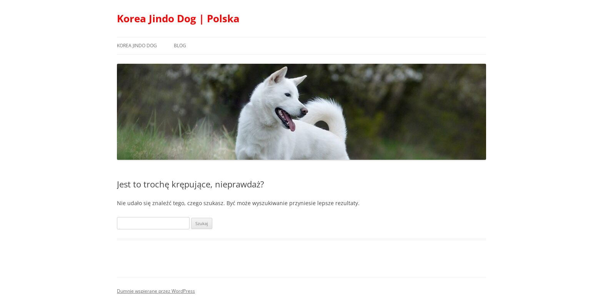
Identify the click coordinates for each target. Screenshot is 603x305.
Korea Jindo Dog (137, 45)
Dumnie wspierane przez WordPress (156, 291)
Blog (180, 45)
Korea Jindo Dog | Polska (178, 18)
